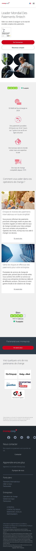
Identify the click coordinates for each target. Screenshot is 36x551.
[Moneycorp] (6, 3)
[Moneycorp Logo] (10, 432)
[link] (18, 238)
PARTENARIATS (12, 514)
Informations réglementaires (11, 524)
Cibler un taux (7, 484)
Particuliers (7, 477)
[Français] (30, 3)
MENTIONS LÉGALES (14, 512)
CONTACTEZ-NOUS (13, 509)
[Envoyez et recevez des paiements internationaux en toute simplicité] (18, 200)
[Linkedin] (22, 438)
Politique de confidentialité (18, 525)
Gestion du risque (8, 499)
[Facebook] (9, 438)
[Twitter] (15, 438)
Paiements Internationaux (11, 482)
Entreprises (8, 492)
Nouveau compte (18, 48)
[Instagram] (28, 437)
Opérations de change (10, 496)
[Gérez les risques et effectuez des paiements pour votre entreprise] (18, 253)
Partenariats (7, 486)
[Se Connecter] (18, 42)
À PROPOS (10, 507)
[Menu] (33, 3)
